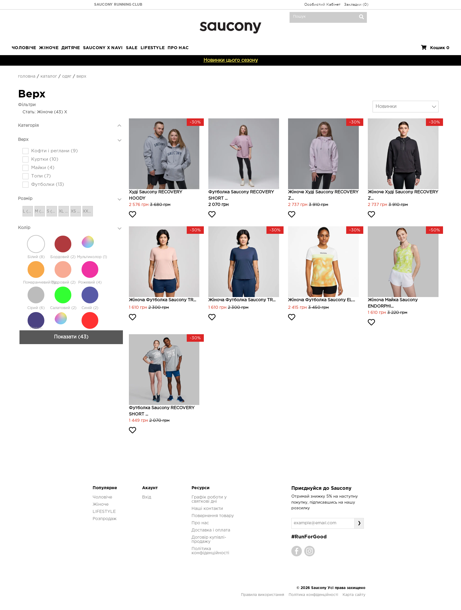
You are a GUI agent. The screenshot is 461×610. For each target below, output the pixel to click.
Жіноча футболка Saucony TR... (162, 300)
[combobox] (406, 106)
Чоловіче (24, 48)
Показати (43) (71, 435)
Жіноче (48, 48)
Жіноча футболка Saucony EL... (321, 300)
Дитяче (70, 48)
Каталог (48, 76)
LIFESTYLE (153, 48)
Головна (26, 76)
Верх (81, 76)
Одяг (66, 76)
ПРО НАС (178, 48)
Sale (132, 48)
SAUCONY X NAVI (103, 48)
